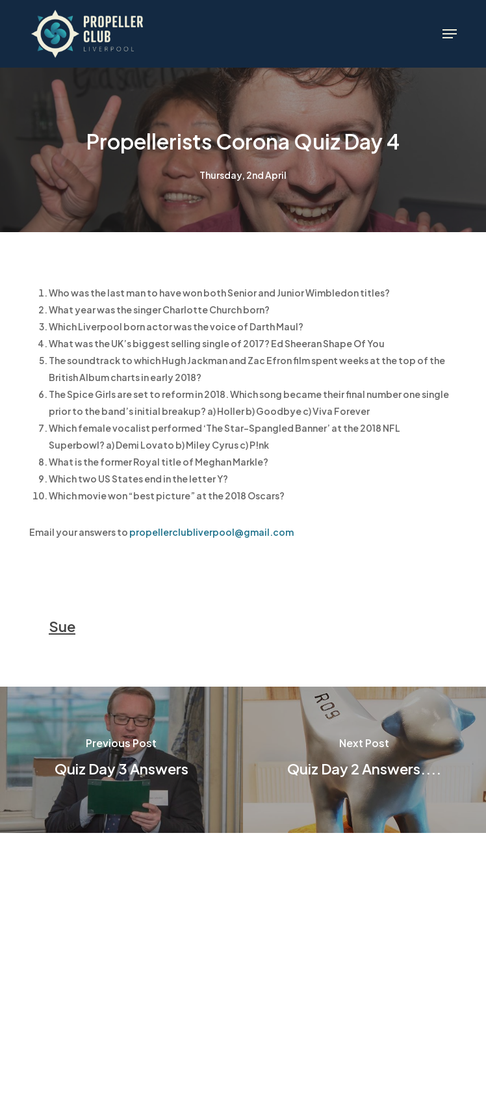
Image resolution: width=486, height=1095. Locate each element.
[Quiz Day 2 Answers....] (364, 760)
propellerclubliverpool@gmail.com (212, 532)
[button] (449, 33)
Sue (62, 626)
